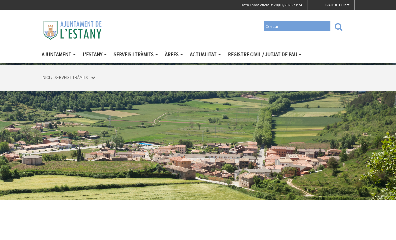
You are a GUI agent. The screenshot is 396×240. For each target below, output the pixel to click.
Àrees (174, 54)
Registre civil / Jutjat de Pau (265, 54)
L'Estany (95, 54)
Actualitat (205, 54)
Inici (46, 77)
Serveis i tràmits (136, 54)
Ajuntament (59, 54)
